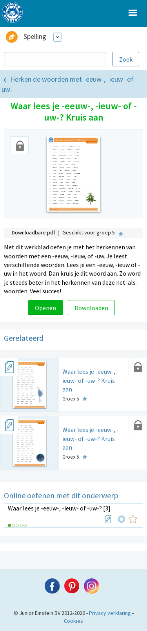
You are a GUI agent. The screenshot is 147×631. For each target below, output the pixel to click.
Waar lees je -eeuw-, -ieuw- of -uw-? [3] (59, 508)
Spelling (35, 36)
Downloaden (91, 308)
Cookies (73, 620)
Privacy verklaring (110, 612)
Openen (45, 308)
